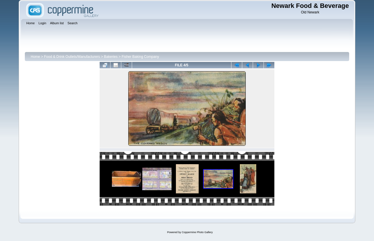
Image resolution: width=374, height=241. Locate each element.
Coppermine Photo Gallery (197, 232)
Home (35, 57)
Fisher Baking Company (140, 57)
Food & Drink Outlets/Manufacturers (72, 57)
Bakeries (111, 57)
